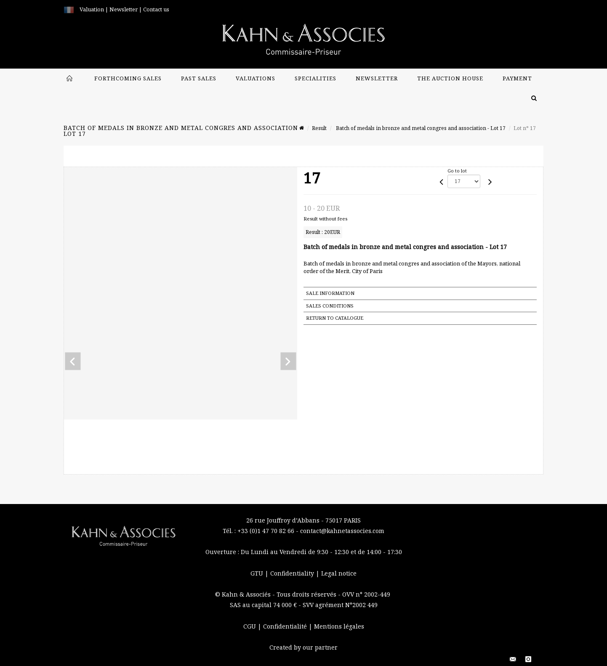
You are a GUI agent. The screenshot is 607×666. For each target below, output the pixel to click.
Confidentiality (293, 573)
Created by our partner (303, 647)
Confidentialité (286, 626)
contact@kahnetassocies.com (342, 531)
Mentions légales (339, 626)
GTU (257, 573)
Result (319, 128)
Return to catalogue (334, 318)
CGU (250, 626)
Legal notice (339, 573)
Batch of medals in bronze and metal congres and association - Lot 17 (420, 128)
